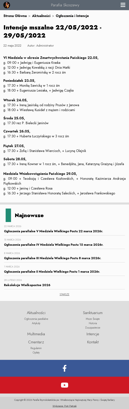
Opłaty (36, 352)
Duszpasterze (92, 328)
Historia (93, 323)
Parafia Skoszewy (65, 5)
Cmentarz (36, 342)
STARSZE (64, 294)
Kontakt (93, 342)
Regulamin (36, 348)
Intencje (93, 334)
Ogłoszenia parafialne (36, 319)
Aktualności (41, 15)
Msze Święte (93, 319)
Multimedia (36, 334)
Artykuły (36, 323)
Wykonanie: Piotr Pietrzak (65, 406)
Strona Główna (15, 15)
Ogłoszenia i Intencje (72, 15)
